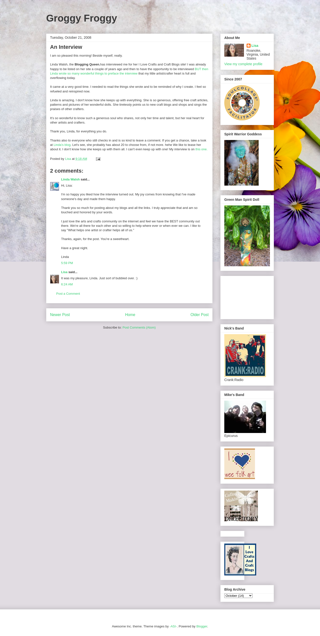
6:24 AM (67, 284)
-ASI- (173, 626)
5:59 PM (67, 263)
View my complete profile (243, 64)
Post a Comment (68, 293)
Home (130, 315)
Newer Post (60, 315)
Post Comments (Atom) (139, 327)
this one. (201, 149)
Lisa (64, 272)
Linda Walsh (70, 179)
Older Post (199, 315)
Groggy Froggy (81, 18)
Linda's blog (61, 145)
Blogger (201, 626)
